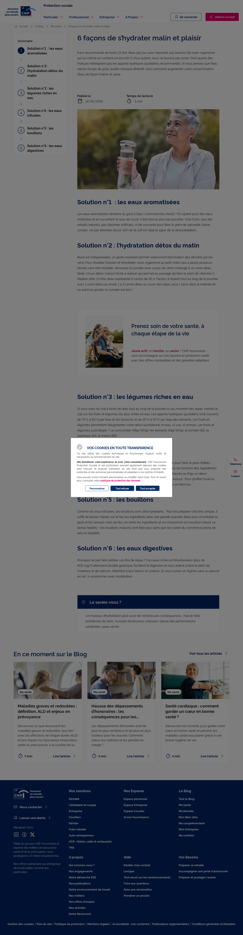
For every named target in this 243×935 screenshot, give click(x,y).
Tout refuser (122, 488)
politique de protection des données (120, 480)
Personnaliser (97, 488)
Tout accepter (147, 488)
